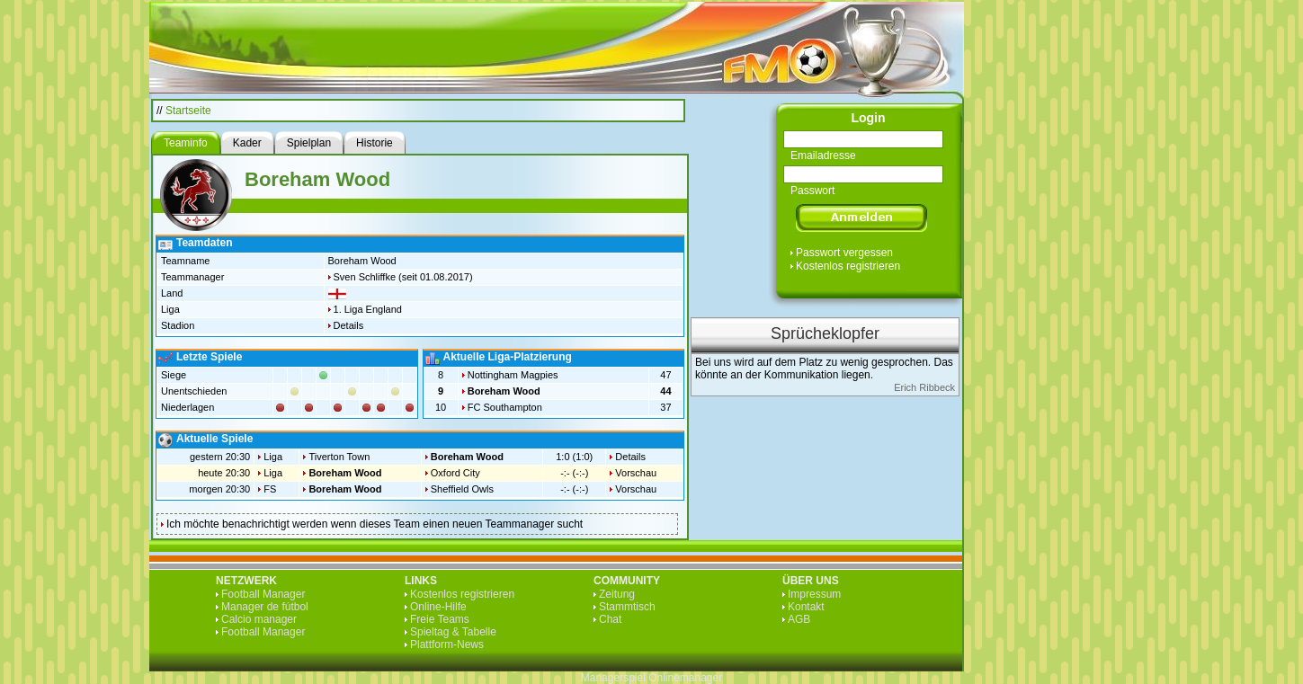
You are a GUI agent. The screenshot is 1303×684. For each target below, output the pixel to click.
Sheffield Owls (462, 489)
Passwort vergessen (844, 252)
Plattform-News (447, 644)
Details (349, 325)
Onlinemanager (685, 677)
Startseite (188, 110)
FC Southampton (505, 407)
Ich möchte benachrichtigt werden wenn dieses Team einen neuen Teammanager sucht (374, 524)
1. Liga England (368, 309)
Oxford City (455, 472)
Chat (610, 619)
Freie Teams (439, 619)
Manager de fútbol (264, 606)
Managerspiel (613, 677)
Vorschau (635, 472)
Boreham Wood (504, 391)
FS (269, 489)
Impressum (814, 594)
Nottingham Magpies (513, 374)
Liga (272, 456)
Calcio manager (259, 619)
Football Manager (263, 594)
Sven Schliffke (365, 276)
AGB (799, 619)
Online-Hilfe (438, 606)
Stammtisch (627, 606)
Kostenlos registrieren (848, 266)
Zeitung (617, 594)
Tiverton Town (339, 456)
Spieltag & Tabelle (453, 632)
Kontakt (806, 606)
